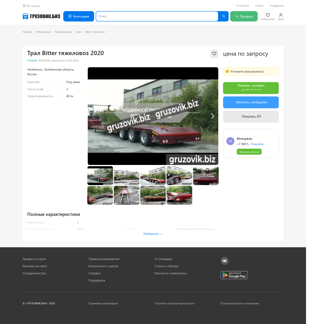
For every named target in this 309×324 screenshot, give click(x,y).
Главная (27, 31)
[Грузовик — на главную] (41, 16)
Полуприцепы (63, 31)
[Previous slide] (94, 116)
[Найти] (223, 16)
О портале (242, 5)
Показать (257, 144)
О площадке (163, 259)
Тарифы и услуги (34, 259)
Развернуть (153, 234)
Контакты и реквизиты (171, 273)
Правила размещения (104, 259)
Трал (78, 31)
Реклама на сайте (34, 266)
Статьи (259, 5)
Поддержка (277, 5)
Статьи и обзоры (166, 266)
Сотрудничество (34, 273)
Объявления (43, 31)
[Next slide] (212, 116)
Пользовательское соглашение (240, 303)
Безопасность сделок (103, 266)
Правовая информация (103, 303)
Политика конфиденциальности (175, 303)
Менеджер (244, 139)
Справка (94, 273)
